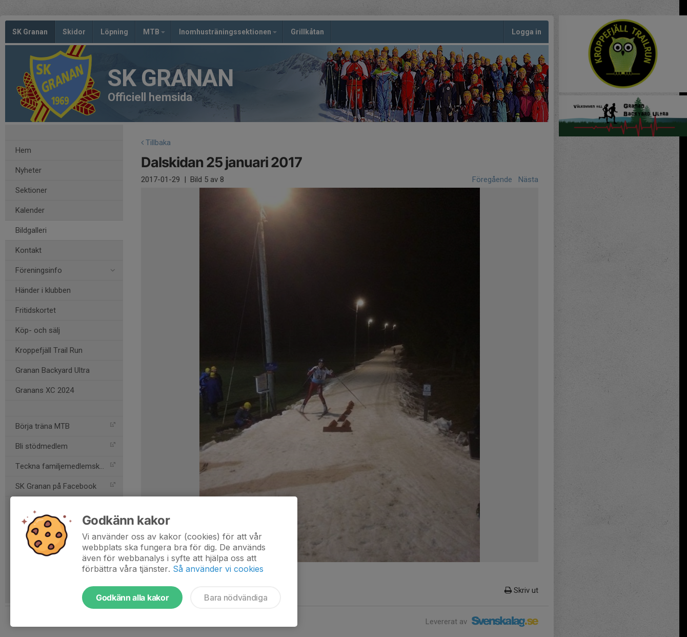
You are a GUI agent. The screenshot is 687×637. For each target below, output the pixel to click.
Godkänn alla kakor (132, 597)
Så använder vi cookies (218, 569)
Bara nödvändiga (235, 597)
